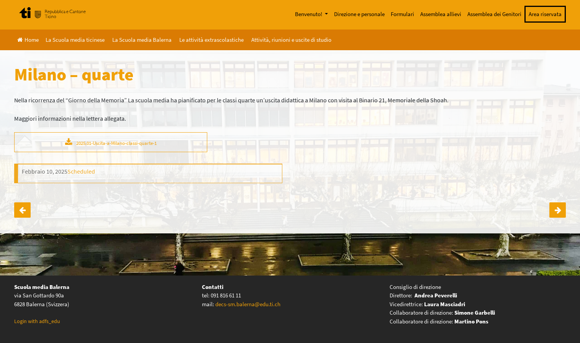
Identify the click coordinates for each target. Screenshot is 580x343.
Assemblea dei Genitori (494, 14)
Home (28, 39)
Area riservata (545, 14)
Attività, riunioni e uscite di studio (291, 39)
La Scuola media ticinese (75, 39)
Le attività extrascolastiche (211, 39)
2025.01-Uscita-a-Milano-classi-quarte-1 (116, 143)
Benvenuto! (309, 14)
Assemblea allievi (440, 14)
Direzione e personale (359, 14)
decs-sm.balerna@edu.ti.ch (247, 304)
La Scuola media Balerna (142, 39)
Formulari (402, 14)
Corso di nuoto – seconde (22, 210)
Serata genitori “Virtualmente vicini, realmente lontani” (557, 210)
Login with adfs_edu (37, 321)
